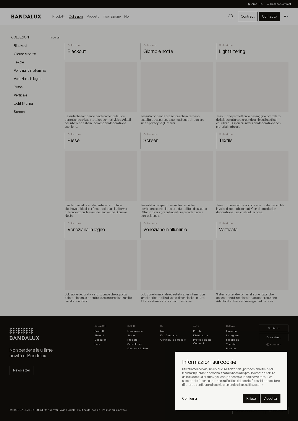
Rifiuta (251, 398)
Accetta (270, 398)
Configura (189, 398)
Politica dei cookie (238, 381)
